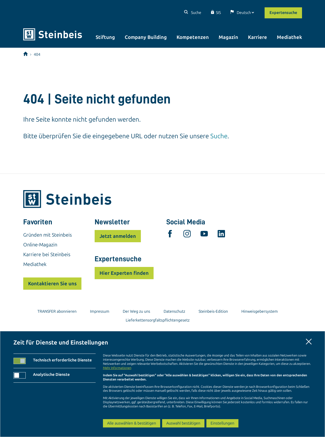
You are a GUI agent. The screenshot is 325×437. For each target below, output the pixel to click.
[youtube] (204, 234)
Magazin (228, 37)
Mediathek (289, 37)
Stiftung (105, 37)
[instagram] (187, 234)
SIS (218, 12)
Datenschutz (174, 311)
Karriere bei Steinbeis (46, 254)
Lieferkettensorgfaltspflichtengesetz (158, 320)
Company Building (146, 37)
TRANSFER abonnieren (57, 311)
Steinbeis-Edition (213, 311)
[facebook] (170, 234)
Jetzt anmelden (118, 236)
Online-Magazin (40, 245)
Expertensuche (283, 12)
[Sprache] (245, 12)
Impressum (99, 311)
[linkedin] (221, 234)
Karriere (257, 37)
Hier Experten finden (124, 273)
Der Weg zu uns (136, 311)
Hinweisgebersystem (259, 311)
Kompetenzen (193, 37)
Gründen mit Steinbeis (47, 235)
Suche (195, 12)
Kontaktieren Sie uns (52, 284)
